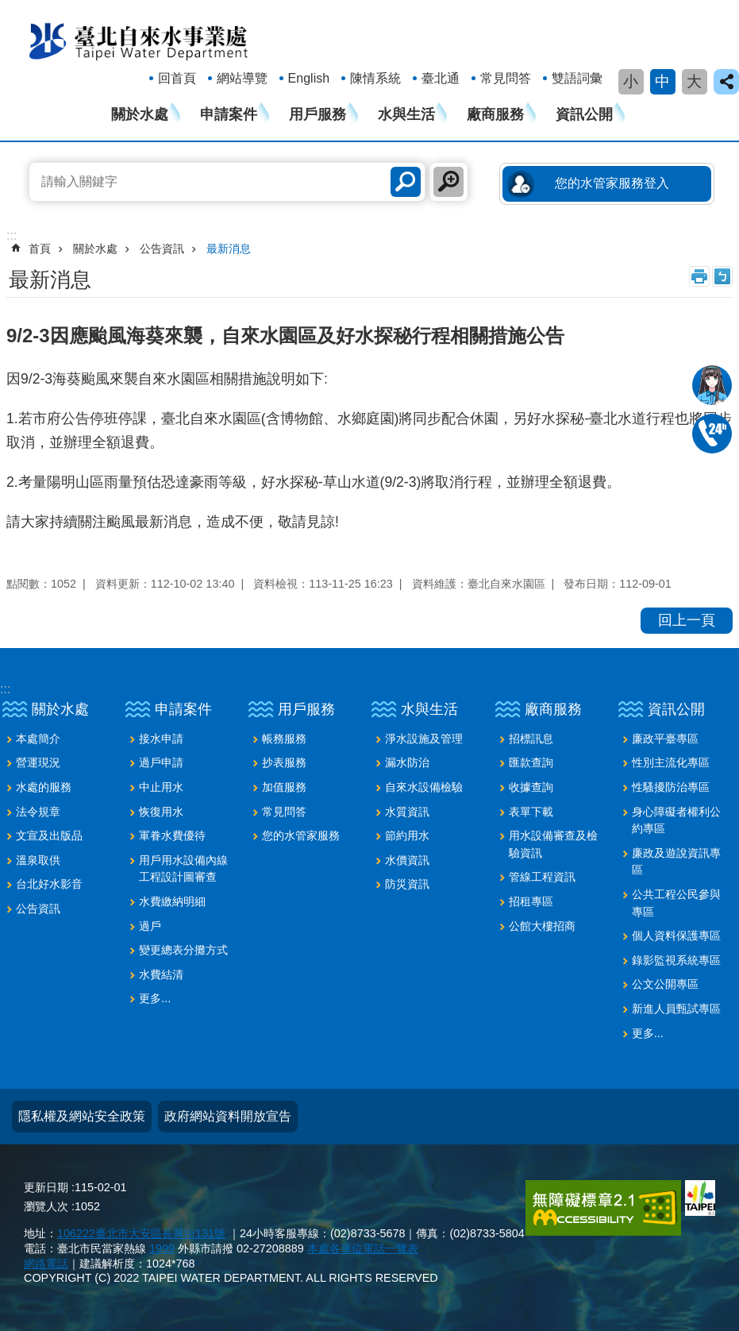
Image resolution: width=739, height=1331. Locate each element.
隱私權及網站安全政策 (81, 1116)
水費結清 (161, 974)
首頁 (40, 248)
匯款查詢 (531, 762)
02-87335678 (712, 433)
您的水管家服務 (301, 835)
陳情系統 (375, 78)
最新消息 (228, 248)
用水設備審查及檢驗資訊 (553, 844)
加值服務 (284, 787)
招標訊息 (531, 738)
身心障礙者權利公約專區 (676, 820)
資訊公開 (584, 114)
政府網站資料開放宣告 (227, 1116)
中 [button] (662, 81)
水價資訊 (407, 860)
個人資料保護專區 (676, 935)
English (308, 78)
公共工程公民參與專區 (676, 903)
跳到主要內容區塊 (8, 8)
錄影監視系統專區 (676, 960)
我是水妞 (712, 385)
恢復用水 (161, 811)
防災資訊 (407, 884)
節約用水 (407, 835)
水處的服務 (43, 787)
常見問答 (505, 78)
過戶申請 (161, 762)
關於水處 (139, 114)
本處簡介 (38, 738)
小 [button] (630, 81)
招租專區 (531, 901)
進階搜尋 (448, 182)
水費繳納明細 (172, 901)
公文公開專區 (665, 984)
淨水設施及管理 (424, 738)
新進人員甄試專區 (676, 1008)
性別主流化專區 (671, 762)
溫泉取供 (38, 860)
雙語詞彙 (577, 78)
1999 (162, 1248)
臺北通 (440, 78)
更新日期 (46, 1187)
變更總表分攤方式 (183, 949)
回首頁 (177, 78)
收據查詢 (531, 787)
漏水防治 (407, 762)
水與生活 (406, 114)
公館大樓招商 (542, 926)
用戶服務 (317, 114)
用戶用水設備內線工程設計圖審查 (183, 869)
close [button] (726, 82)
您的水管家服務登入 (612, 183)
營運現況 (38, 762)
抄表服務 (284, 762)
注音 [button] (722, 276)
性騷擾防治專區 (671, 787)
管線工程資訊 (542, 876)
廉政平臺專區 (665, 738)
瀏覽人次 (46, 1206)
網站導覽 (242, 78)
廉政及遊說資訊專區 (676, 862)
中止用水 (161, 787)
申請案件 (228, 114)
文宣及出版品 (49, 835)
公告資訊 (162, 248)
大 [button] (694, 81)
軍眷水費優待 (172, 835)
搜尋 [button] (406, 182)
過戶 (150, 926)
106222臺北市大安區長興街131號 (141, 1233)
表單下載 (531, 811)
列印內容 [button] (699, 276)
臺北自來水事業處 (139, 40)
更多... (155, 998)
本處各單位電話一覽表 (362, 1248)
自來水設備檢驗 (424, 787)
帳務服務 (284, 738)
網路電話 (46, 1263)
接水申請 (161, 738)
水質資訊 (407, 811)
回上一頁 (686, 620)
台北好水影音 (49, 884)
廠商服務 (495, 114)
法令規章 (38, 811)
